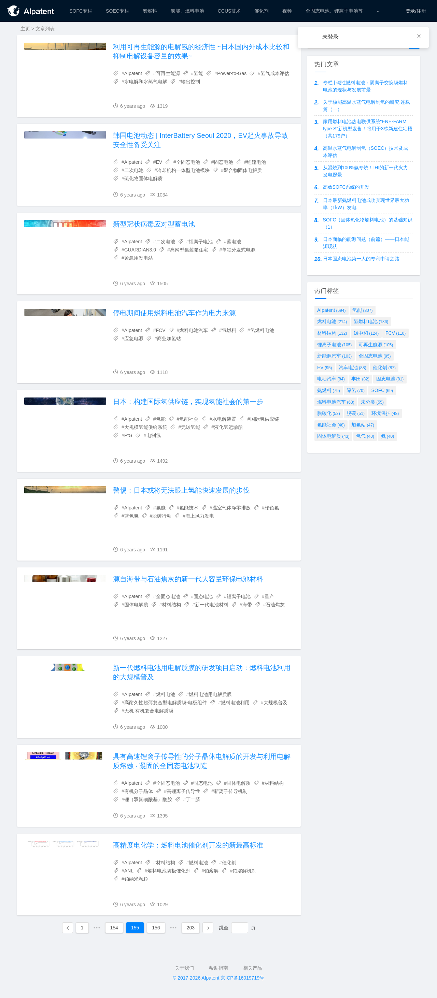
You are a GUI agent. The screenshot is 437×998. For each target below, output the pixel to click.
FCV (161, 330)
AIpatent (133, 73)
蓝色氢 (131, 516)
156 (156, 927)
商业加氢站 (169, 338)
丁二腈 (193, 799)
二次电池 (133, 170)
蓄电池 (234, 241)
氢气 (365, 436)
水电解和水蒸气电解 (145, 81)
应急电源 (133, 338)
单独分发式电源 (238, 249)
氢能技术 (188, 507)
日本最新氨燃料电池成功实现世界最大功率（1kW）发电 (366, 204)
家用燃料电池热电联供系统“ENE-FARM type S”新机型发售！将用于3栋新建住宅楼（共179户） (367, 129)
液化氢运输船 (228, 427)
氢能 (198, 73)
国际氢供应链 (264, 419)
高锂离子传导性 (183, 791)
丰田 (360, 378)
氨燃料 (328, 390)
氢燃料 (229, 330)
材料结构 (171, 604)
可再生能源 (168, 73)
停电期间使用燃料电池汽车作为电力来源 (174, 313)
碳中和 (366, 333)
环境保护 (385, 413)
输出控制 (190, 81)
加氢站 (362, 425)
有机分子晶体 (138, 791)
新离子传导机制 (231, 791)
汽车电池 (352, 367)
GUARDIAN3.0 (140, 249)
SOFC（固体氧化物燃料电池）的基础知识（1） (368, 223)
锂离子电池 (201, 241)
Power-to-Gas (231, 73)
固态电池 (223, 162)
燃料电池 (165, 694)
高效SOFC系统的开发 (346, 187)
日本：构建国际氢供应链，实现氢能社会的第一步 (188, 401)
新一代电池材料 (211, 604)
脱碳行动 (161, 516)
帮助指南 (218, 968)
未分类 (372, 402)
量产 (269, 596)
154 (114, 927)
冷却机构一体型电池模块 (183, 170)
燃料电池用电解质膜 (210, 694)
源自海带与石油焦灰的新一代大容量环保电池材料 (188, 579)
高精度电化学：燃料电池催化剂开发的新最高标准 (188, 845)
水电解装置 (224, 419)
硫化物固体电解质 (143, 178)
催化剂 (229, 862)
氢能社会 (188, 419)
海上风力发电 (199, 516)
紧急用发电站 (138, 258)
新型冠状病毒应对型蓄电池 (154, 224)
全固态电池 (188, 162)
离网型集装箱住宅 (189, 249)
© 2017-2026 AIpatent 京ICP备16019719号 (218, 978)
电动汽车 (331, 378)
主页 (25, 28)
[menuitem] (80, 11)
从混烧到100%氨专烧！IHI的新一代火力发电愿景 (365, 171)
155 (135, 927)
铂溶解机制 (244, 870)
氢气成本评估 (274, 73)
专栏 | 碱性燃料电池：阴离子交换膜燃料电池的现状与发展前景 (365, 86)
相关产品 (252, 968)
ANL (128, 870)
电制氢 (153, 435)
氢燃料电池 (262, 330)
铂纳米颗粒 (136, 879)
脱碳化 (328, 413)
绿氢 (356, 390)
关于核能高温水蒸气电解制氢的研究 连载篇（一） (366, 105)
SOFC (382, 390)
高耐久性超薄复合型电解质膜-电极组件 (165, 702)
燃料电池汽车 (193, 330)
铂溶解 (211, 870)
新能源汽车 (334, 356)
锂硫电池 (256, 162)
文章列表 (45, 28)
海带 (247, 604)
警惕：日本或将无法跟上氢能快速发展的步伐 (181, 490)
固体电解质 (136, 604)
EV (159, 162)
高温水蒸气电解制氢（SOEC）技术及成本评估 (365, 151)
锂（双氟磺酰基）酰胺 (148, 799)
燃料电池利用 (235, 702)
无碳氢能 (190, 427)
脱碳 (356, 413)
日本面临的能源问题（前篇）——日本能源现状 (366, 242)
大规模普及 (275, 702)
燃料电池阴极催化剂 (169, 870)
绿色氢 (272, 507)
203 (191, 927)
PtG (128, 435)
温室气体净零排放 (231, 507)
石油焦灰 (275, 604)
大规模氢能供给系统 (145, 427)
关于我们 (184, 968)
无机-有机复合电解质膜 (149, 710)
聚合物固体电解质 (243, 170)
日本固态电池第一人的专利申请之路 (361, 258)
